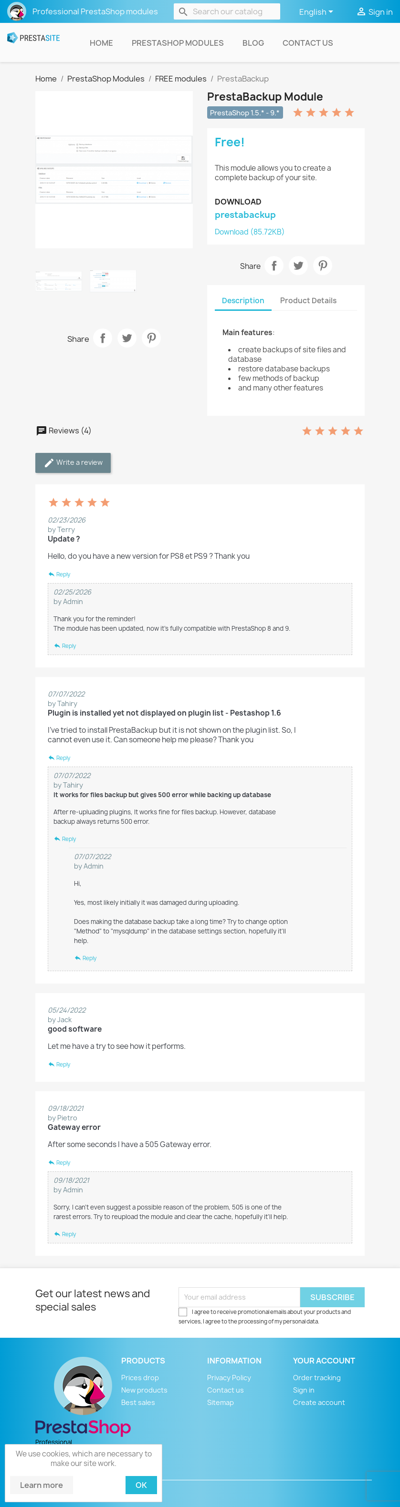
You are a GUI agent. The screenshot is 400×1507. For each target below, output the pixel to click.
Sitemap (220, 1402)
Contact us (308, 43)
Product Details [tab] (308, 301)
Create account (319, 1402)
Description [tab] (243, 301)
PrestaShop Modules (178, 43)
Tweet (127, 338)
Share (102, 338)
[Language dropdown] (318, 12)
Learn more (41, 1485)
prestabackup (245, 215)
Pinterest (151, 338)
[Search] (227, 11)
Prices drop (140, 1377)
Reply (59, 574)
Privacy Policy (229, 1377)
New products (144, 1389)
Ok (141, 1485)
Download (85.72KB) (250, 232)
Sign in (304, 1389)
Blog (253, 43)
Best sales (138, 1402)
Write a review (73, 463)
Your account (324, 1360)
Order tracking (317, 1377)
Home (101, 43)
